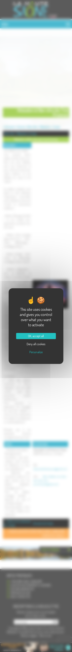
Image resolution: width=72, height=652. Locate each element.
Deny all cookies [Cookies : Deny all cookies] (36, 344)
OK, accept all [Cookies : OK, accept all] (36, 336)
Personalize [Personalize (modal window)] (36, 352)
